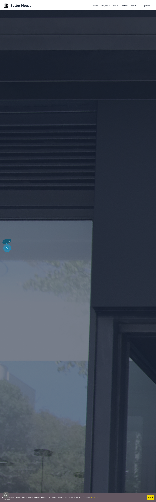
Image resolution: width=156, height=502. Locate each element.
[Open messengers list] (6, 495)
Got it (150, 497)
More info (94, 497)
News (115, 5)
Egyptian (144, 5)
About (133, 5)
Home (95, 5)
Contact (124, 5)
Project (105, 5)
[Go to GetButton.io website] (6, 499)
